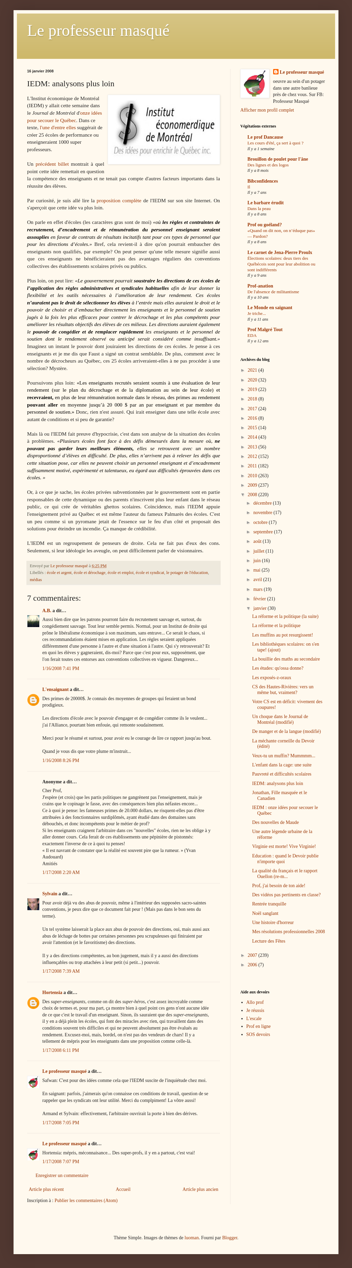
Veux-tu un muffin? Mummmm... (283, 755)
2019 (253, 389)
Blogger (229, 1237)
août (258, 541)
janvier (260, 608)
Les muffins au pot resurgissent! (282, 635)
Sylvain (49, 893)
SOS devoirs (258, 1034)
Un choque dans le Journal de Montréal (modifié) (280, 719)
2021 (253, 370)
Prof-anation (260, 286)
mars (258, 589)
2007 (253, 955)
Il (248, 186)
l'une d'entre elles (58, 127)
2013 (253, 446)
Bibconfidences (262, 181)
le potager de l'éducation (187, 572)
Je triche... (256, 313)
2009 (253, 485)
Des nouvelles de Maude (275, 822)
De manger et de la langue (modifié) (286, 731)
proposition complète (119, 200)
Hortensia (52, 992)
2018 (253, 398)
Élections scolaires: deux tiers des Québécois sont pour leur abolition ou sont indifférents (281, 264)
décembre (263, 503)
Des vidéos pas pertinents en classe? (286, 894)
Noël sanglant (265, 913)
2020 (253, 380)
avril (258, 579)
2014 (253, 437)
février (260, 598)
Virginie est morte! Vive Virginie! (284, 846)
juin (257, 560)
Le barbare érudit (265, 202)
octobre (260, 522)
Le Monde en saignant (269, 307)
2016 (253, 418)
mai (257, 570)
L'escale (254, 1018)
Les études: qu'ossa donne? (277, 668)
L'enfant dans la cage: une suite (282, 764)
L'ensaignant (55, 689)
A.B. (46, 610)
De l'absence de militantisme (273, 291)
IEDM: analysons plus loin (277, 783)
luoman (191, 1237)
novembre (263, 512)
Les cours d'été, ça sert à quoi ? (275, 142)
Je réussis (255, 1010)
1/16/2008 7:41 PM (60, 668)
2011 (253, 465)
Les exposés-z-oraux (271, 677)
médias (36, 579)
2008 (253, 494)
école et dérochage (90, 572)
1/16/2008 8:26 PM (60, 760)
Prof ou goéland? (264, 224)
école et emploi (121, 572)
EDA (252, 335)
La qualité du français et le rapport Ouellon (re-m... (284, 873)
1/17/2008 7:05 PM (60, 1122)
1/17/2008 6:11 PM (60, 1050)
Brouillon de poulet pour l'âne (277, 159)
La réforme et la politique (276, 625)
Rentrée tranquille (269, 903)
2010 (253, 475)
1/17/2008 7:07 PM (60, 1161)
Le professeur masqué (98, 30)
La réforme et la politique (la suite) (285, 616)
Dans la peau (259, 208)
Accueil (123, 1189)
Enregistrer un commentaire (62, 1175)
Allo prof (255, 1002)
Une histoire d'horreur (273, 922)
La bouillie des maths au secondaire (286, 659)
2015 (253, 427)
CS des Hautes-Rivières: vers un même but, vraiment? (282, 689)
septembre (263, 531)
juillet (259, 551)
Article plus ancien (200, 1189)
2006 (253, 964)
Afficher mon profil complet (267, 110)
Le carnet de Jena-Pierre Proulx (279, 252)
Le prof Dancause (265, 137)
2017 (253, 408)
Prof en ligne (258, 1026)
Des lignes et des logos (268, 164)
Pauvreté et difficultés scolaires (281, 774)
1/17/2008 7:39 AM (61, 971)
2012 (253, 456)
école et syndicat (150, 572)
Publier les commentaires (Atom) (85, 1200)
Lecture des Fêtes (268, 941)
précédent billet (52, 164)
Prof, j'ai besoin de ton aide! (278, 885)
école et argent (59, 572)
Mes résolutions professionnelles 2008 (288, 931)
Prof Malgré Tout (265, 329)
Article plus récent (46, 1189)
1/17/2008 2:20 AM (61, 872)
